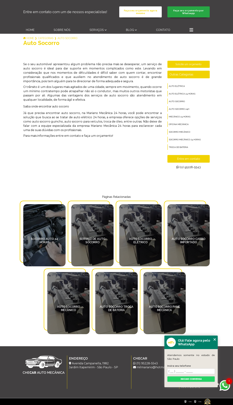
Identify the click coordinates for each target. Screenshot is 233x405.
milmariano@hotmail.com (153, 367)
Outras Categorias (181, 74)
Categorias (45, 38)
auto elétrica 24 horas (182, 94)
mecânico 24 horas (179, 116)
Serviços (97, 30)
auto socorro (177, 101)
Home (30, 30)
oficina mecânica (179, 124)
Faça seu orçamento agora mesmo (140, 12)
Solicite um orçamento (188, 64)
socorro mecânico (179, 132)
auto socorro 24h (179, 109)
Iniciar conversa (191, 379)
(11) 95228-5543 (188, 167)
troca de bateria (178, 147)
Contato (163, 30)
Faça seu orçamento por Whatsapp (188, 12)
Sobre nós (62, 30)
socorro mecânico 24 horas (185, 139)
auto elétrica (177, 86)
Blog (130, 30)
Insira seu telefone (179, 365)
